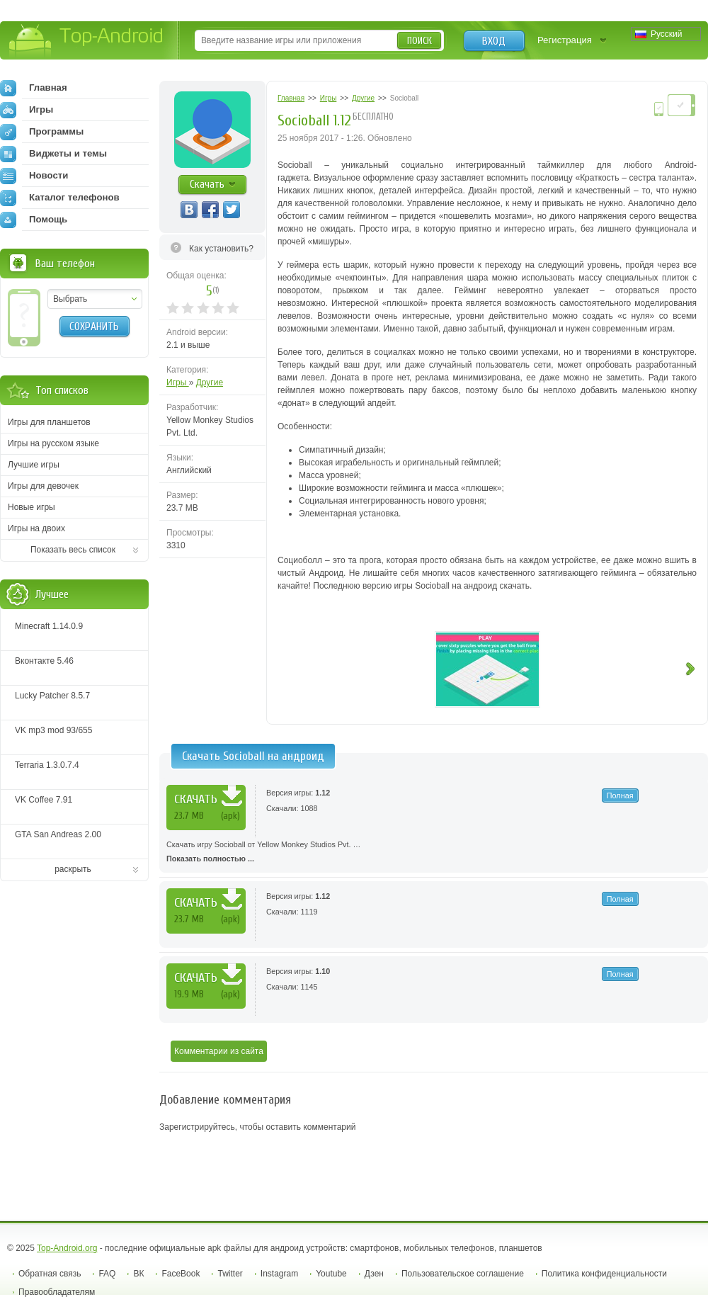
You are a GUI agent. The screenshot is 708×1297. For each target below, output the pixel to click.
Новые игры (31, 507)
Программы (42, 131)
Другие (209, 382)
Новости (34, 175)
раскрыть (73, 869)
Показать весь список (72, 550)
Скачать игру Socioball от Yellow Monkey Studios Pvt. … (433, 853)
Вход (494, 41)
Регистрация (564, 40)
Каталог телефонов (60, 197)
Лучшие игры (33, 465)
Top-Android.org (67, 1248)
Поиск (419, 41)
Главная (33, 87)
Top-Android (86, 41)
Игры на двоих (36, 528)
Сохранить (94, 326)
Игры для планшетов (49, 422)
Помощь (33, 219)
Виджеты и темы (53, 153)
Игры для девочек (43, 486)
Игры (177, 382)
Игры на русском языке (53, 443)
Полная (620, 795)
